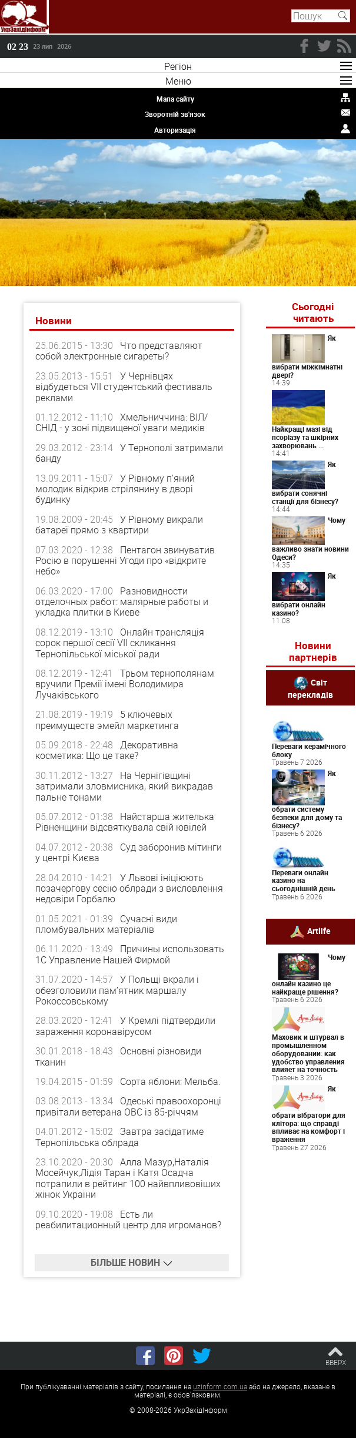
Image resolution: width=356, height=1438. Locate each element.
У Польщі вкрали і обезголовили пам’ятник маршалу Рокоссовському (117, 990)
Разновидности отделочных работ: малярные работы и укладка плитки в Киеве (121, 601)
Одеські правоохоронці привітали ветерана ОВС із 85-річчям (128, 1106)
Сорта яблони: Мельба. (170, 1081)
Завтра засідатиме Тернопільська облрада (119, 1136)
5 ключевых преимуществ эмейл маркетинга (107, 719)
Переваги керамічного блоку (309, 750)
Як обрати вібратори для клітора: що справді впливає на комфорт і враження (308, 1114)
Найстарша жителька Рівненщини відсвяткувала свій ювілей (124, 822)
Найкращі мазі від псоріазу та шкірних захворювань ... (305, 437)
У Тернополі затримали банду (129, 453)
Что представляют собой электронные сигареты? (118, 350)
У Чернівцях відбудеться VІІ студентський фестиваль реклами (123, 386)
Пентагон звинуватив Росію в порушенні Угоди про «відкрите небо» (125, 560)
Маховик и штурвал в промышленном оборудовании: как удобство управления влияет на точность (308, 1053)
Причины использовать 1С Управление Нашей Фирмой (129, 954)
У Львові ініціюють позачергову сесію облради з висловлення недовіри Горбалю (129, 888)
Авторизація (175, 130)
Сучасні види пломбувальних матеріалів (106, 924)
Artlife (319, 930)
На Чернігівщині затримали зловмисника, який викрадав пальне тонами (124, 786)
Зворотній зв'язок (175, 114)
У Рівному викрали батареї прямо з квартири (119, 524)
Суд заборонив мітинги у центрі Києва (128, 852)
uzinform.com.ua (220, 1386)
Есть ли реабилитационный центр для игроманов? (128, 1219)
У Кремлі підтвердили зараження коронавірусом (125, 1025)
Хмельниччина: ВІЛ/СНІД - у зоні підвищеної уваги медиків (121, 422)
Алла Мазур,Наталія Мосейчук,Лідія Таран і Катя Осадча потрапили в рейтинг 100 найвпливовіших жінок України (128, 1178)
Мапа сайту (175, 98)
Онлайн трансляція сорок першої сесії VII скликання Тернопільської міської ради (119, 643)
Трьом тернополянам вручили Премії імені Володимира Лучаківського (124, 684)
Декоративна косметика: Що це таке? (106, 750)
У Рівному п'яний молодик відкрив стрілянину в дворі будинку (115, 489)
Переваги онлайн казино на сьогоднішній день (303, 880)
